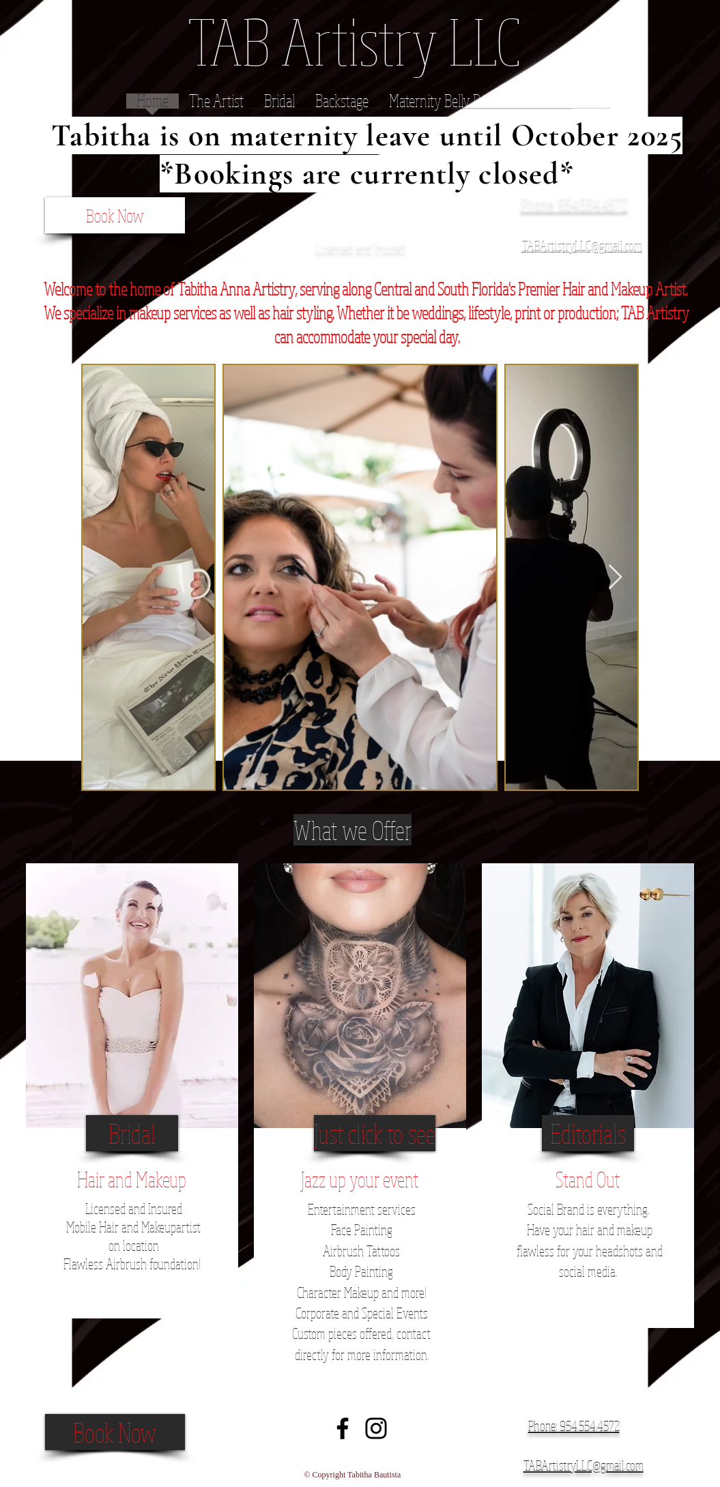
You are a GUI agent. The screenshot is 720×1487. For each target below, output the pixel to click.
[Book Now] (115, 215)
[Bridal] (132, 1133)
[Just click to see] (374, 1133)
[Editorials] (588, 1133)
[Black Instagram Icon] (376, 1428)
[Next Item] (615, 577)
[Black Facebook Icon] (342, 1428)
